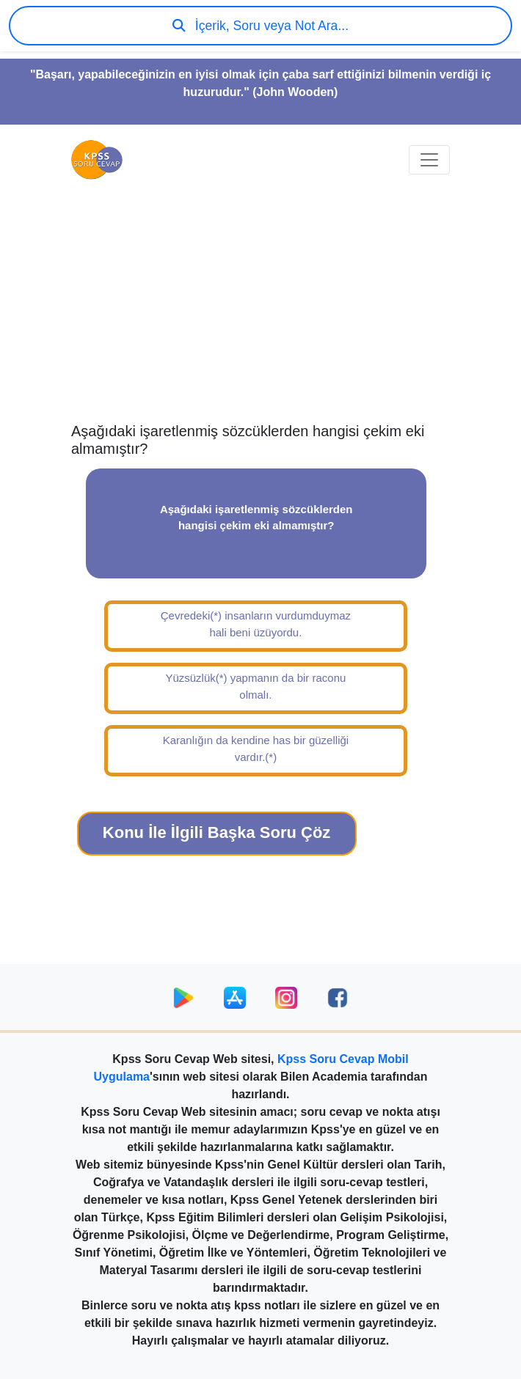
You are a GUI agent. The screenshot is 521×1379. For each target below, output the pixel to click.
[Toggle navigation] (429, 159)
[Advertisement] (260, 305)
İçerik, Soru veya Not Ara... (260, 25)
